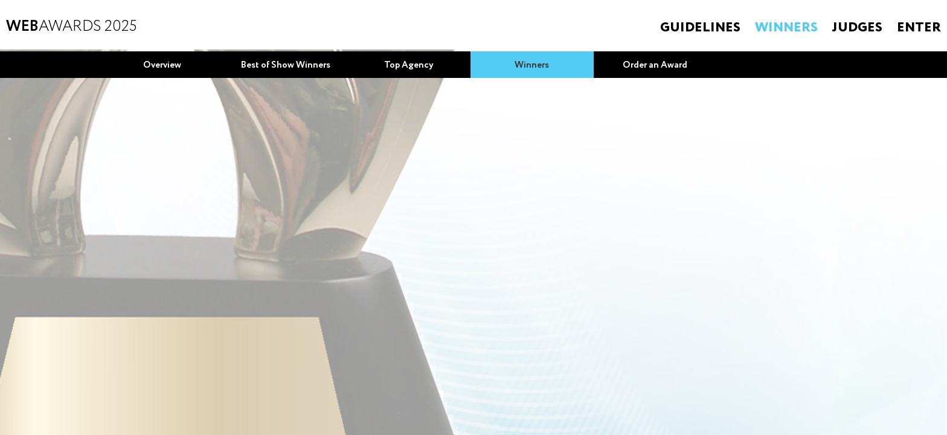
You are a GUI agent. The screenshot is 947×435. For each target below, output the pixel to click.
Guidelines (700, 27)
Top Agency (409, 65)
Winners (786, 27)
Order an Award (655, 65)
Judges (857, 27)
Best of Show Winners (285, 65)
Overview (162, 65)
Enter (919, 27)
